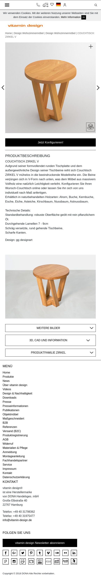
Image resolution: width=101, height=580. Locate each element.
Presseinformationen (15, 406)
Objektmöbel (10, 414)
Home (8, 33)
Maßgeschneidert (13, 418)
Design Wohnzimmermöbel (29, 33)
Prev (4, 87)
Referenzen (10, 426)
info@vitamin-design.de (17, 520)
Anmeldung (10, 452)
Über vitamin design (15, 385)
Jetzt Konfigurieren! (50, 142)
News (6, 380)
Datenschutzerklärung (16, 477)
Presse (7, 401)
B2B (5, 422)
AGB (6, 439)
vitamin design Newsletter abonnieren (40, 543)
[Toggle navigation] (7, 4)
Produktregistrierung (15, 435)
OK (83, 17)
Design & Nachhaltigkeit (17, 393)
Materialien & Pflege (15, 447)
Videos (7, 389)
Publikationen (11, 410)
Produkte (8, 376)
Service (7, 464)
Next (97, 88)
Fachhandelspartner (15, 460)
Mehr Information (71, 17)
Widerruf (8, 443)
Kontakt (7, 473)
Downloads (9, 397)
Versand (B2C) (12, 431)
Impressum (9, 468)
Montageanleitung (14, 456)
